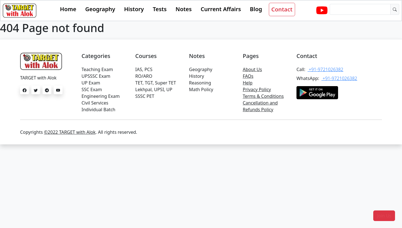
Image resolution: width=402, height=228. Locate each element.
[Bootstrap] (19, 11)
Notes (184, 9)
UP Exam (91, 83)
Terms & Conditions (263, 96)
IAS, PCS (143, 69)
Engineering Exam (101, 96)
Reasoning (200, 83)
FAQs (248, 76)
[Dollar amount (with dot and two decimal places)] (360, 9)
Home (68, 9)
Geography (100, 9)
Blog (256, 9)
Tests (160, 9)
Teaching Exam (97, 69)
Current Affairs (221, 9)
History (134, 9)
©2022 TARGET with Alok (70, 132)
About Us (252, 69)
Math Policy (201, 89)
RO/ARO (143, 76)
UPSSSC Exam (96, 76)
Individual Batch (98, 109)
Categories (96, 56)
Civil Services (95, 103)
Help (248, 83)
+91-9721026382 (325, 69)
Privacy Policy (257, 89)
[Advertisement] (201, 186)
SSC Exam (92, 89)
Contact (282, 9)
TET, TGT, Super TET (155, 83)
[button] (384, 215)
